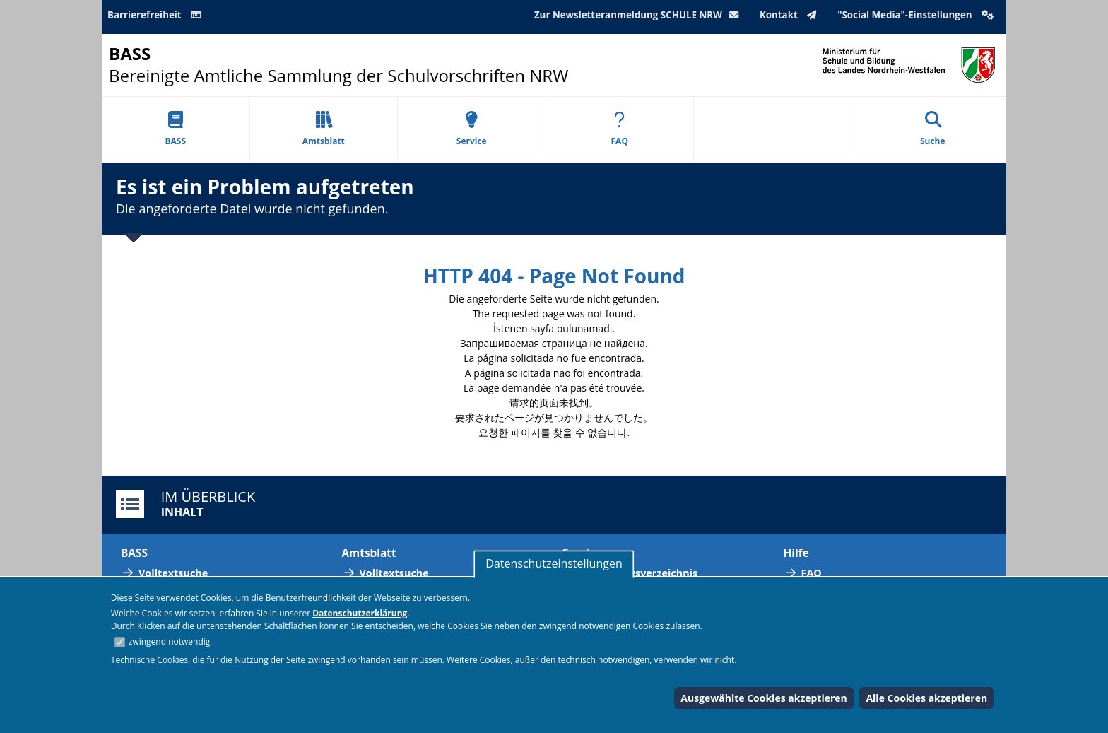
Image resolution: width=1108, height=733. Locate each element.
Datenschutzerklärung (359, 613)
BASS (175, 129)
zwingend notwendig (170, 641)
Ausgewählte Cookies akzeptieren (763, 698)
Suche (932, 129)
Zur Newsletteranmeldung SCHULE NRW (639, 14)
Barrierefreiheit (156, 14)
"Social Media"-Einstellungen (917, 14)
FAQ (619, 129)
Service (471, 129)
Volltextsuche (173, 573)
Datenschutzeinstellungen (553, 563)
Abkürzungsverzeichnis (638, 573)
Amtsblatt (323, 129)
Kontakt (791, 14)
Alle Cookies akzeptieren (926, 698)
